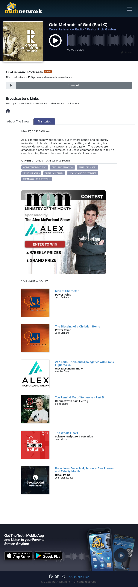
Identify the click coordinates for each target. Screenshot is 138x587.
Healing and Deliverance (82, 173)
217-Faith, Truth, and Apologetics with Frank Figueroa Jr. (84, 363)
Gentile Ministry (87, 167)
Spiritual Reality (54, 173)
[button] (55, 44)
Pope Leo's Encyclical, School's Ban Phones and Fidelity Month (84, 470)
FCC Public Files (78, 577)
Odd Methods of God (34, 167)
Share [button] (126, 52)
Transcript (44, 121)
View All (74, 85)
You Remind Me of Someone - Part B (79, 397)
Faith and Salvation (62, 167)
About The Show (18, 121)
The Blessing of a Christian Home (77, 326)
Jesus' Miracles (31, 173)
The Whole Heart (66, 433)
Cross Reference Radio (66, 29)
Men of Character (67, 291)
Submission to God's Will (36, 179)
